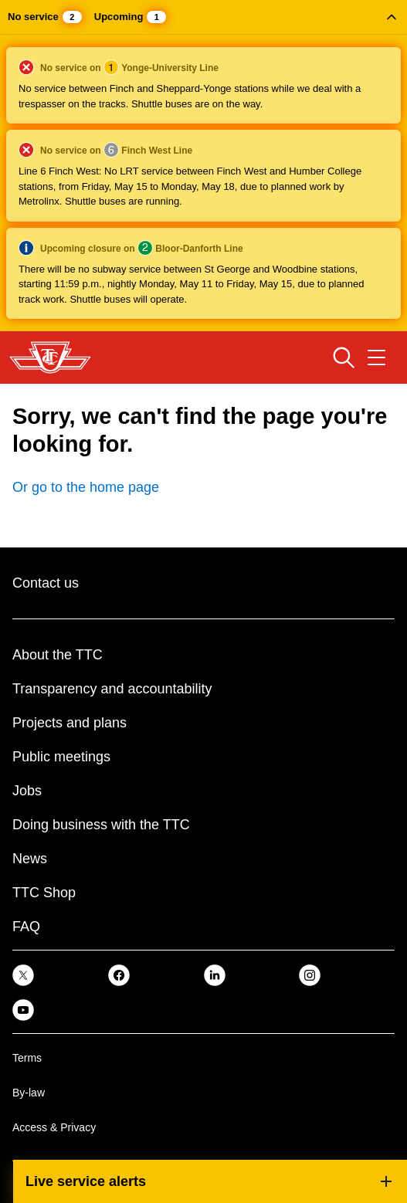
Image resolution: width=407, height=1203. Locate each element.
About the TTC (57, 654)
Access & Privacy (54, 1127)
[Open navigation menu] (376, 357)
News (29, 858)
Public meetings (61, 756)
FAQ (26, 926)
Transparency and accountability (112, 688)
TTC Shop (44, 892)
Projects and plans (69, 722)
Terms (27, 1058)
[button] (203, 165)
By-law (28, 1092)
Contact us (45, 583)
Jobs (27, 790)
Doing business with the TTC (101, 824)
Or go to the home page (85, 487)
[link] (23, 974)
